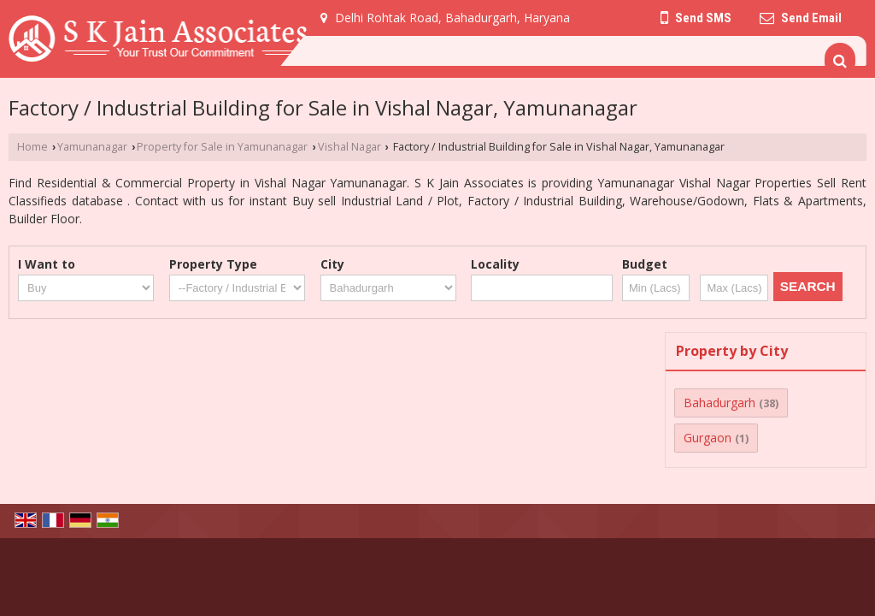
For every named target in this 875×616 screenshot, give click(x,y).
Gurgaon (707, 437)
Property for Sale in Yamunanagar (222, 146)
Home (32, 146)
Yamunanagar (92, 146)
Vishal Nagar (349, 146)
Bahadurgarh (719, 402)
